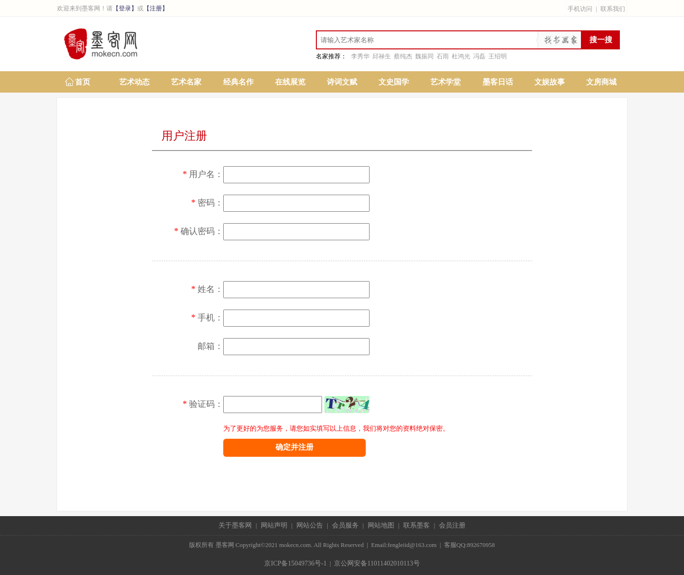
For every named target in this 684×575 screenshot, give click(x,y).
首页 (82, 82)
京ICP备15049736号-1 (295, 563)
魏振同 (424, 56)
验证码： (198, 404)
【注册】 (155, 8)
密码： (203, 202)
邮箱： (210, 346)
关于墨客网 (235, 525)
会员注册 (452, 525)
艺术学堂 (445, 82)
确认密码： (194, 231)
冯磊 (479, 56)
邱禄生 (381, 56)
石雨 (443, 56)
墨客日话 (498, 82)
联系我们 (612, 8)
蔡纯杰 (403, 56)
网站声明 (274, 525)
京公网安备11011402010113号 (376, 563)
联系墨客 (416, 525)
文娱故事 (549, 82)
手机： (203, 317)
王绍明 (497, 56)
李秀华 (360, 56)
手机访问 (580, 8)
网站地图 (381, 525)
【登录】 (125, 8)
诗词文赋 (342, 82)
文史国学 (394, 82)
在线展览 (290, 82)
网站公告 (309, 525)
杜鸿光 (461, 56)
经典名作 (238, 82)
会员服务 (345, 525)
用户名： (198, 174)
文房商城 (601, 82)
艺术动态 (134, 82)
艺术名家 (186, 82)
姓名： (203, 289)
